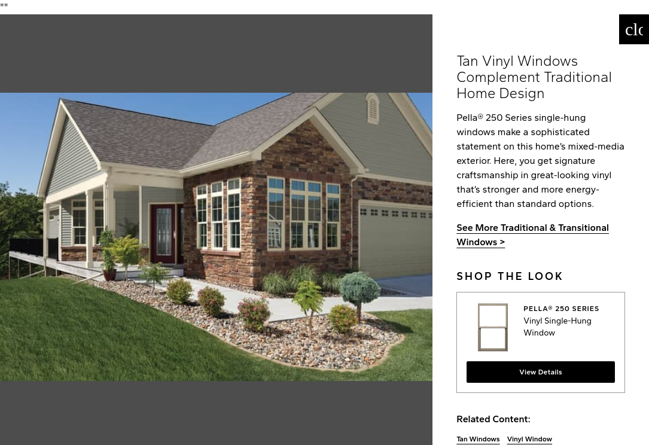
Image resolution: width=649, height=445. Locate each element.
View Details (540, 372)
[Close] (634, 29)
